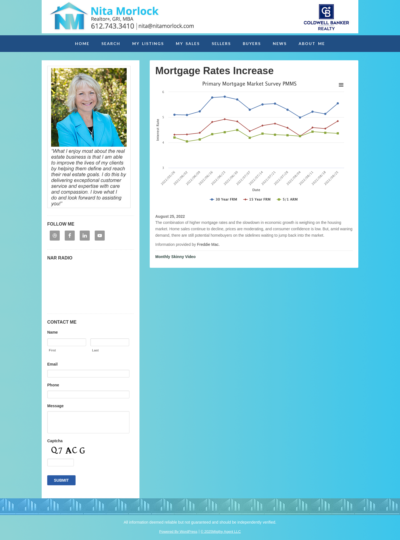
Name (52, 332)
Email (52, 364)
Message (55, 406)
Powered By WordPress (178, 531)
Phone (53, 385)
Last (95, 350)
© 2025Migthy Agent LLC (221, 531)
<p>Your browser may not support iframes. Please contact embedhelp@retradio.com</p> (90, 285)
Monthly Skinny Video (175, 256)
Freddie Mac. (208, 244)
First (52, 350)
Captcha (54, 441)
